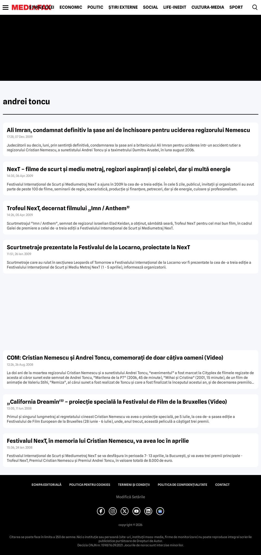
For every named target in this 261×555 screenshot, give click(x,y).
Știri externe (123, 7)
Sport (236, 7)
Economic (71, 7)
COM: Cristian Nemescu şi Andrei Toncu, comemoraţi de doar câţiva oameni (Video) (115, 357)
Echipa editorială (46, 485)
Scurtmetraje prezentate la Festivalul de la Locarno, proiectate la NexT (98, 247)
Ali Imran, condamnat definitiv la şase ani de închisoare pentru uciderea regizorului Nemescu (128, 130)
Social (150, 7)
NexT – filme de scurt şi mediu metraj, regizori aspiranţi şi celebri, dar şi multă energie (118, 169)
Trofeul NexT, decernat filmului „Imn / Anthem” (68, 208)
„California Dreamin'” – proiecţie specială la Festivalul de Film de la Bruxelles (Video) (117, 401)
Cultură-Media (207, 7)
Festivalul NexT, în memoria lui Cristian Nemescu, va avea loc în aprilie (98, 441)
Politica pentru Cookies (89, 485)
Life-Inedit (174, 7)
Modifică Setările (130, 497)
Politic (95, 7)
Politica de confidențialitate (182, 485)
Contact (222, 485)
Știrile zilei (41, 7)
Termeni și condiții (134, 485)
